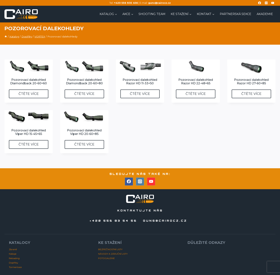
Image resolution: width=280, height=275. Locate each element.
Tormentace (15, 267)
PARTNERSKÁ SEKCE (235, 14)
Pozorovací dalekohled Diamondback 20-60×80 (84, 81)
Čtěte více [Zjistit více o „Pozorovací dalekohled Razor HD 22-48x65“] (196, 94)
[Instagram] (266, 3)
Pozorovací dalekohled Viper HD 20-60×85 (84, 132)
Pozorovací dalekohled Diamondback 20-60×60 (28, 81)
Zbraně (13, 249)
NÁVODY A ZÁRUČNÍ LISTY (113, 253)
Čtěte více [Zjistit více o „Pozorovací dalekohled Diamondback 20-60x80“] (84, 94)
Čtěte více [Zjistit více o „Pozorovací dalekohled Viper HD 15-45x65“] (29, 144)
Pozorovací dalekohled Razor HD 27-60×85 (251, 81)
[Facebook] (260, 3)
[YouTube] (273, 3)
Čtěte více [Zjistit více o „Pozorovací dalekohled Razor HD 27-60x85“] (251, 94)
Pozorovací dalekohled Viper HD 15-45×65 (28, 132)
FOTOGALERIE (106, 258)
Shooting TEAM (152, 14)
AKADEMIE (265, 14)
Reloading (14, 258)
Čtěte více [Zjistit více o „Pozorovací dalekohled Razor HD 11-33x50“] (140, 94)
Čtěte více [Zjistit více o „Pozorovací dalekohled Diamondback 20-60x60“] (29, 94)
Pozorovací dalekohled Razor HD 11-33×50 (140, 81)
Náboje (12, 253)
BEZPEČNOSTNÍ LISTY (110, 249)
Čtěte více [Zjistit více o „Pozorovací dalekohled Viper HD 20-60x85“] (84, 144)
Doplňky (13, 262)
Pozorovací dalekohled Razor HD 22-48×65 (195, 81)
